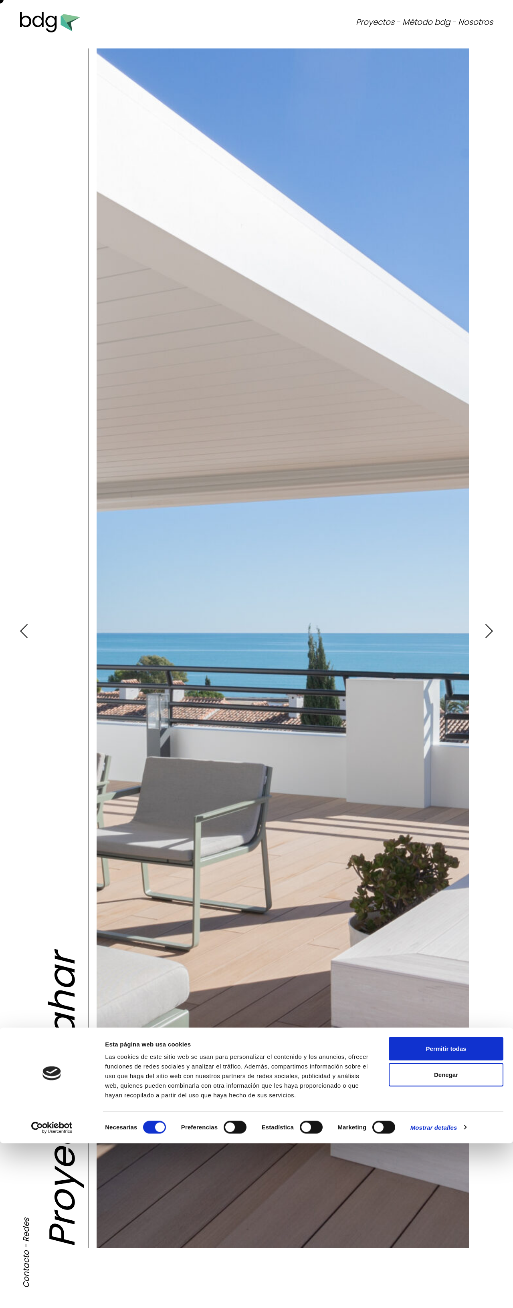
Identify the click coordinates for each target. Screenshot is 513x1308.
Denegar (446, 1239)
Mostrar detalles (433, 1292)
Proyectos (375, 22)
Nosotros (475, 22)
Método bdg (426, 22)
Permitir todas (446, 1213)
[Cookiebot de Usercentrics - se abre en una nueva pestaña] (52, 1292)
